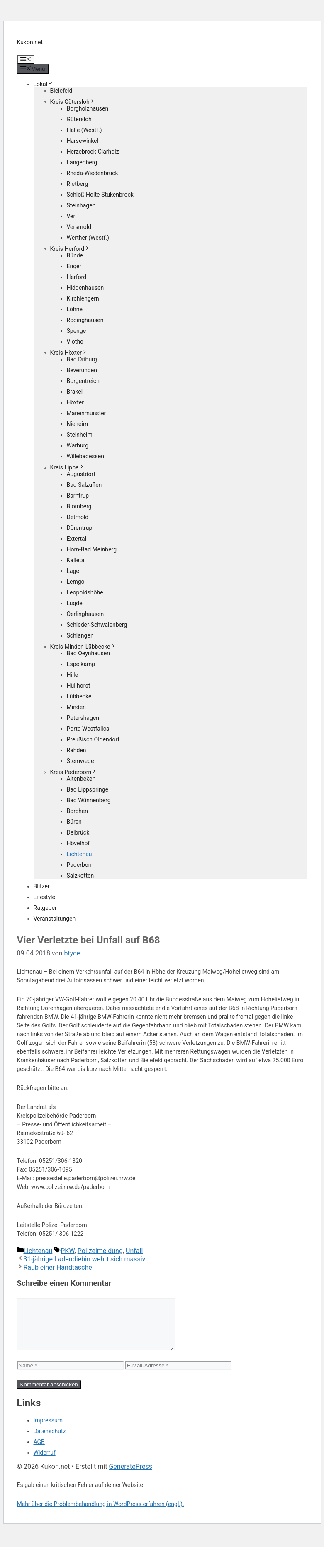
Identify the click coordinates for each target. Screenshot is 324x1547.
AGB (39, 1451)
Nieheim (77, 424)
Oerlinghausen (85, 614)
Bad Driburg (82, 359)
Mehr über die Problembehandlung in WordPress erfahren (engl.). (100, 1514)
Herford (77, 277)
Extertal (77, 538)
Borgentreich (83, 381)
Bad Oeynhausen (88, 653)
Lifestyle (44, 897)
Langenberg (82, 162)
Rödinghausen (85, 320)
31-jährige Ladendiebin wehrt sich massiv (85, 1259)
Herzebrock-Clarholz (93, 151)
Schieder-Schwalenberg (97, 624)
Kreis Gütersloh (72, 102)
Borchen (77, 811)
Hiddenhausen (85, 287)
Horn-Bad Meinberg (92, 549)
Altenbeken (81, 778)
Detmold (78, 517)
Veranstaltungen (55, 918)
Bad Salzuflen (84, 484)
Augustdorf (81, 474)
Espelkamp (81, 664)
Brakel (75, 391)
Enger (74, 266)
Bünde (75, 255)
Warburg (78, 445)
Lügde (75, 603)
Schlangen (80, 635)
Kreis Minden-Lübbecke (83, 646)
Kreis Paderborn (73, 772)
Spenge (76, 330)
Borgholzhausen (88, 108)
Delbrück (78, 832)
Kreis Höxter (69, 352)
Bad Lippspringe (88, 789)
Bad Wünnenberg (89, 800)
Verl (72, 216)
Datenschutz (50, 1441)
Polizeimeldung (100, 1251)
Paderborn (80, 864)
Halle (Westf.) (84, 130)
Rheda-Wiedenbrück (92, 173)
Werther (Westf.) (88, 237)
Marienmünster (86, 413)
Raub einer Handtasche (58, 1267)
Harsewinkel (82, 140)
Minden (76, 707)
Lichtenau (79, 854)
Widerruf (45, 1462)
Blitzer (42, 886)
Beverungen (82, 370)
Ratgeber (45, 908)
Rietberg (77, 183)
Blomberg (79, 506)
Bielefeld (61, 90)
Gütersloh (79, 119)
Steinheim (80, 434)
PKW (67, 1251)
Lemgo (76, 581)
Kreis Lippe (67, 467)
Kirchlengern (83, 298)
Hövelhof (78, 843)
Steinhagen (81, 205)
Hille (72, 674)
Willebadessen (85, 456)
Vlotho (75, 341)
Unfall (134, 1251)
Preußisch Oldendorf (93, 739)
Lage (73, 571)
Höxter (75, 402)
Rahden (76, 750)
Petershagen (83, 718)
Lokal (44, 84)
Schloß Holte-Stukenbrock (100, 194)
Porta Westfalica (88, 728)
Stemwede (80, 761)
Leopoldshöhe (85, 592)
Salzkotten (80, 875)
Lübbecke (79, 696)
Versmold (79, 227)
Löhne (75, 309)
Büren (74, 821)
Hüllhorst (78, 685)
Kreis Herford (70, 248)
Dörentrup (80, 527)
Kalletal (76, 560)
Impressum (48, 1430)
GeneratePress (130, 1476)
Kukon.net (30, 42)
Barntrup (78, 495)
